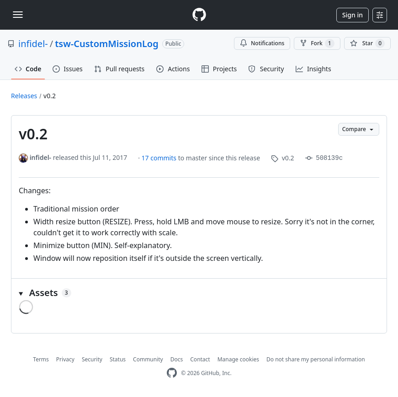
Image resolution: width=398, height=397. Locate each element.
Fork (317, 43)
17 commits (160, 158)
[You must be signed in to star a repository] (367, 43)
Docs (176, 359)
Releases (24, 95)
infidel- (33, 43)
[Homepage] (199, 14)
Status (118, 359)
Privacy (65, 359)
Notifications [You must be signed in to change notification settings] (262, 43)
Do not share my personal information (315, 359)
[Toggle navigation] (18, 14)
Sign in (352, 15)
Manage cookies (238, 359)
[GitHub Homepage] (171, 373)
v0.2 (49, 95)
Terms (41, 359)
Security (92, 359)
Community (148, 359)
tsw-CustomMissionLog (107, 43)
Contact (200, 359)
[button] (199, 293)
